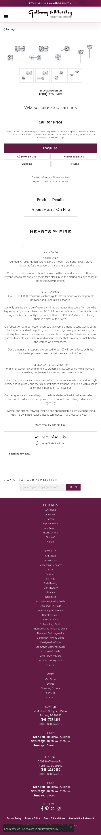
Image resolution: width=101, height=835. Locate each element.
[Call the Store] (50, 719)
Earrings (10, 29)
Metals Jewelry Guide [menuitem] (50, 655)
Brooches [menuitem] (50, 665)
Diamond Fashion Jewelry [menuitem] (50, 633)
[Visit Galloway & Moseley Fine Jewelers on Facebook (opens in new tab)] (42, 808)
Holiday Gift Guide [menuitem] (50, 651)
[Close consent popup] (71, 827)
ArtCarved (50, 509)
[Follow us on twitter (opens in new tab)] (52, 808)
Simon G (50, 537)
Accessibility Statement (81, 818)
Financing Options (50, 688)
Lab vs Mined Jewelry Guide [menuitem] (50, 601)
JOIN (73, 487)
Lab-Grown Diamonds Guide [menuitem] (50, 646)
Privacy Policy (32, 818)
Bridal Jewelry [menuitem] (50, 583)
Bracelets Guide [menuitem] (50, 615)
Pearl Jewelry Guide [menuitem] (50, 642)
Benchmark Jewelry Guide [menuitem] (50, 637)
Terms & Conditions (54, 818)
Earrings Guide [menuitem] (50, 619)
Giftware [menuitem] (50, 592)
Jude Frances (50, 528)
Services (50, 692)
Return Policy (14, 818)
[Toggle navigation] (6, 17)
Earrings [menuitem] (50, 578)
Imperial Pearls (50, 523)
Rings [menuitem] (51, 569)
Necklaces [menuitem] (50, 596)
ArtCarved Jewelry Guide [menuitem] (50, 660)
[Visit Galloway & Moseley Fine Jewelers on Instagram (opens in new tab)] (58, 808)
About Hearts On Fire (50, 209)
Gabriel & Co (50, 514)
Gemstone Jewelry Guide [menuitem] (50, 610)
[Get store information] (50, 724)
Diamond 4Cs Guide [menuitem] (50, 605)
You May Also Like (50, 436)
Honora (51, 519)
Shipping (27, 163)
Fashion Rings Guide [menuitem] (50, 624)
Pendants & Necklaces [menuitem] (50, 565)
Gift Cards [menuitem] (50, 555)
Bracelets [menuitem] (50, 574)
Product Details (50, 199)
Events (50, 683)
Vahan (50, 541)
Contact (50, 697)
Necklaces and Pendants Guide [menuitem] (50, 628)
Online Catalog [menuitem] (50, 560)
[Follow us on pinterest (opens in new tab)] (47, 808)
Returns (74, 163)
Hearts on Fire (50, 532)
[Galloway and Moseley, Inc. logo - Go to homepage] (50, 13)
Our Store (50, 679)
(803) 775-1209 (50, 94)
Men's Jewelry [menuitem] (50, 587)
